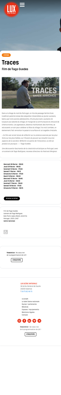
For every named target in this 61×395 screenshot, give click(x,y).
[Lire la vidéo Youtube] (30, 93)
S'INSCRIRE (17, 260)
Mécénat (25, 307)
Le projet (25, 299)
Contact (25, 315)
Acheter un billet (12, 198)
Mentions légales (28, 312)
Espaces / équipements (30, 310)
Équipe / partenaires (29, 304)
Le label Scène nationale (30, 302)
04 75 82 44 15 (27, 292)
